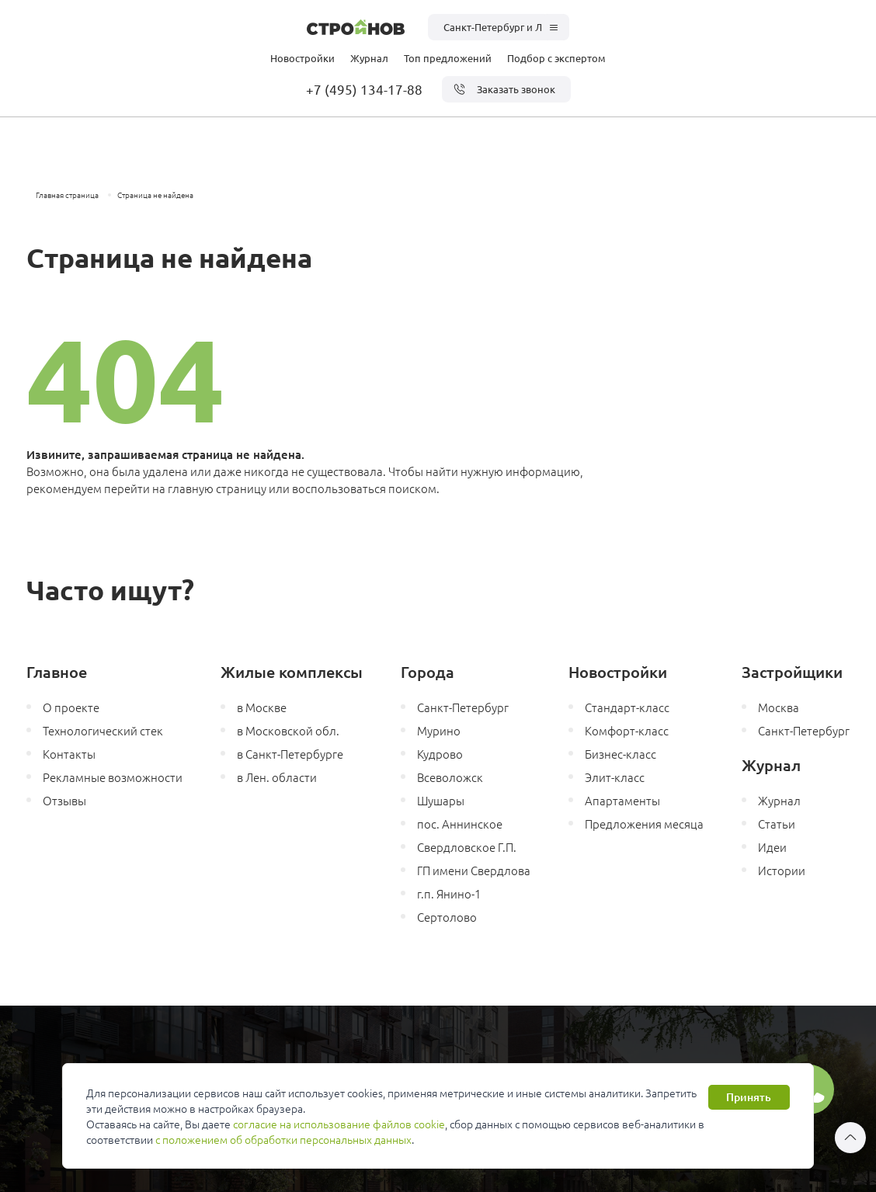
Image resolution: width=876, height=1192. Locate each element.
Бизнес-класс (620, 753)
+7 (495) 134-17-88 (364, 89)
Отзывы (64, 800)
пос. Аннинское (459, 823)
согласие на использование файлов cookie (339, 1123)
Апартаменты (622, 800)
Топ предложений (448, 57)
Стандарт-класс (627, 707)
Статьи (776, 823)
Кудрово (440, 753)
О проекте (71, 707)
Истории (781, 870)
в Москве (262, 707)
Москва (778, 707)
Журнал (369, 57)
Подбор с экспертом (556, 57)
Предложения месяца (644, 823)
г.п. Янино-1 (449, 893)
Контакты (69, 753)
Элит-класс (615, 777)
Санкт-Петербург (463, 707)
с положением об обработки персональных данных (283, 1139)
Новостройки (302, 57)
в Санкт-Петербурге (290, 753)
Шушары (440, 800)
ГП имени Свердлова (473, 870)
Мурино (439, 730)
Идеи (772, 847)
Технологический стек (103, 730)
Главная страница (67, 194)
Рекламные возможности (112, 777)
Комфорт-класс (627, 730)
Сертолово (447, 917)
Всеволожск (450, 777)
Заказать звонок (504, 89)
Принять (748, 1096)
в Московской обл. (288, 730)
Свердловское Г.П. (466, 847)
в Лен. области (277, 777)
